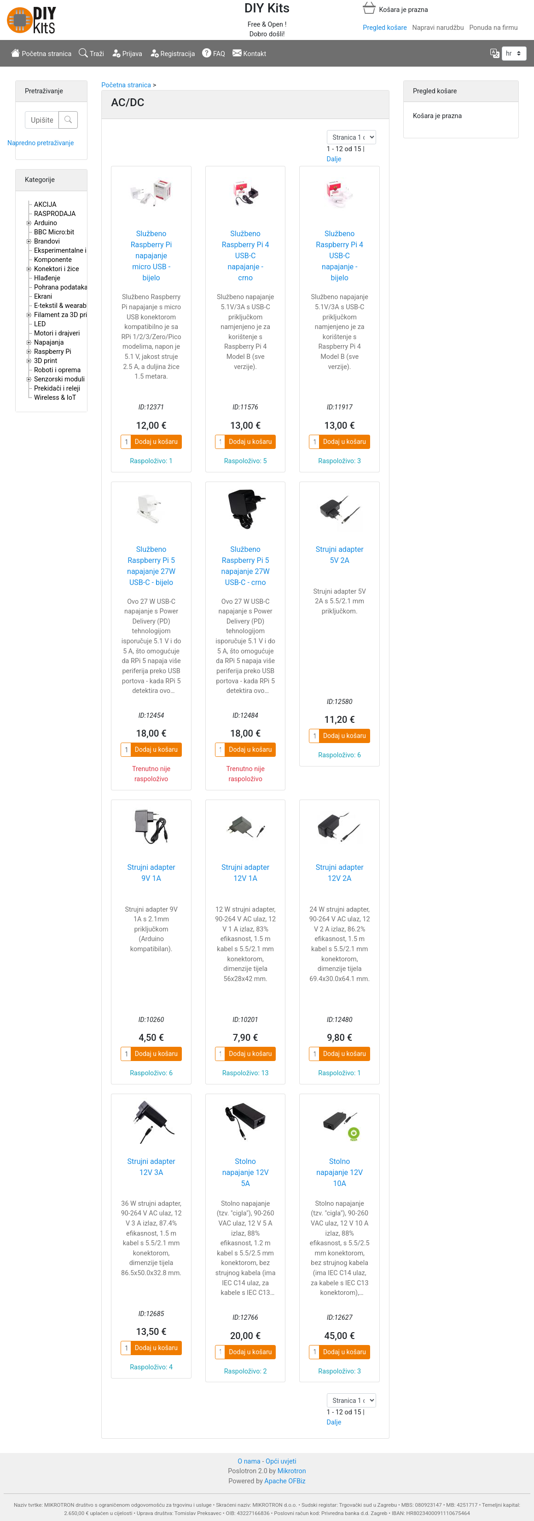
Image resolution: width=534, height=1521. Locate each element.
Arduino (45, 223)
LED (40, 324)
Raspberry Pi (52, 352)
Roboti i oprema (57, 370)
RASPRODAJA (55, 214)
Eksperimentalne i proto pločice (80, 251)
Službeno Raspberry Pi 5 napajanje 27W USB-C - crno (245, 566)
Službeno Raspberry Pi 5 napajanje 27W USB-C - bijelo (151, 566)
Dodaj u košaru (156, 441)
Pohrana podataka (61, 287)
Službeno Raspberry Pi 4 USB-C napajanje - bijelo (339, 255)
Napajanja (49, 342)
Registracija (172, 52)
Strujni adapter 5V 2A (340, 555)
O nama (249, 1461)
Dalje (334, 159)
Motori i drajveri (57, 333)
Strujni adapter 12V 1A (245, 873)
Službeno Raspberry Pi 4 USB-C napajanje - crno (245, 255)
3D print (45, 361)
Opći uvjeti (281, 1461)
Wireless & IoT (55, 398)
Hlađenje (47, 278)
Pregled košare (384, 28)
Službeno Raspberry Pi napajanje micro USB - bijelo (151, 255)
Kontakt (249, 52)
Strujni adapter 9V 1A (151, 873)
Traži (91, 52)
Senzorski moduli (59, 379)
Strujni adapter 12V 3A (151, 1167)
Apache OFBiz (284, 1481)
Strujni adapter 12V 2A (340, 873)
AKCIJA (45, 205)
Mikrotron (292, 1471)
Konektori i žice (56, 269)
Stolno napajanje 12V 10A (339, 1172)
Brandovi (47, 241)
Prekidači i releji (57, 388)
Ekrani (43, 297)
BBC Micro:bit (54, 232)
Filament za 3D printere (68, 315)
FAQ (213, 52)
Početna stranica (41, 52)
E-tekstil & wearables (64, 306)
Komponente (53, 260)
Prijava (126, 52)
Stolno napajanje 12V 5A (245, 1172)
